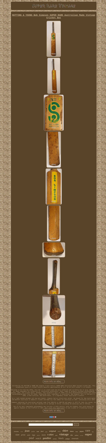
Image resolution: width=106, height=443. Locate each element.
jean (27, 430)
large (77, 431)
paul (31, 438)
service (55, 439)
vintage (64, 434)
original (52, 431)
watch (38, 438)
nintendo (75, 438)
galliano (76, 435)
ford (42, 431)
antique (67, 439)
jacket (33, 431)
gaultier (47, 438)
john (56, 435)
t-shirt (50, 434)
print (23, 435)
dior (71, 435)
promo (81, 435)
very (59, 431)
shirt (65, 430)
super (88, 434)
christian (16, 431)
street (21, 431)
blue (93, 431)
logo (33, 435)
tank (38, 431)
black (60, 438)
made (46, 431)
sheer (72, 431)
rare (87, 430)
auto (28, 435)
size (17, 434)
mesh (44, 435)
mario (38, 435)
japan (82, 431)
